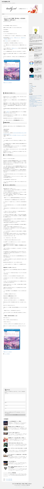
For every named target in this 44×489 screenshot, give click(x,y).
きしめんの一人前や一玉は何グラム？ (14, 432)
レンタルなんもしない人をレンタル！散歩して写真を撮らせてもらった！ (38, 48)
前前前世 (7, 111)
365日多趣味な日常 (6, 1)
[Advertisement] (10, 362)
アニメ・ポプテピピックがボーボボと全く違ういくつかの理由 (38, 69)
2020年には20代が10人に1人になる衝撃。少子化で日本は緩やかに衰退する (38, 62)
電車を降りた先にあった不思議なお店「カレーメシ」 (16, 426)
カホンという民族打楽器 (12, 472)
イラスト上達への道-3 (9, 480)
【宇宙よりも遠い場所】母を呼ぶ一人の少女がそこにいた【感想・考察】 (38, 76)
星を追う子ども (23, 37)
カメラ (30, 87)
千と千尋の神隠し (14, 135)
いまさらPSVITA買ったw (12, 461)
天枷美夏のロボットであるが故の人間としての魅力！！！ (17, 437)
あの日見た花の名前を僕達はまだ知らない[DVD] (19, 132)
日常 (30, 89)
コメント (6, 393)
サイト (6, 408)
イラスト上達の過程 (32, 86)
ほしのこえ (11, 37)
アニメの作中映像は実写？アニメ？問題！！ (15, 421)
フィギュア (30, 88)
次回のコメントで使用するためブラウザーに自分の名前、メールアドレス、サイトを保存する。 (15, 412)
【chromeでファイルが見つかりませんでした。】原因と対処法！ (38, 55)
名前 (6, 402)
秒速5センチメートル (17, 37)
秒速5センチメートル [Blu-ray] (7, 82)
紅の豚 (10, 135)
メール (6, 405)
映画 (30, 92)
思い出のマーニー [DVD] (20, 135)
